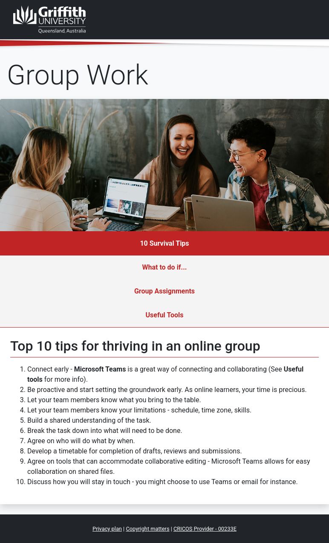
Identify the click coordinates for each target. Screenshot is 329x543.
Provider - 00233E (205, 529)
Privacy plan (107, 529)
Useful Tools (165, 315)
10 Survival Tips (164, 243)
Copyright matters (147, 529)
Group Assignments (164, 291)
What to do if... (164, 267)
